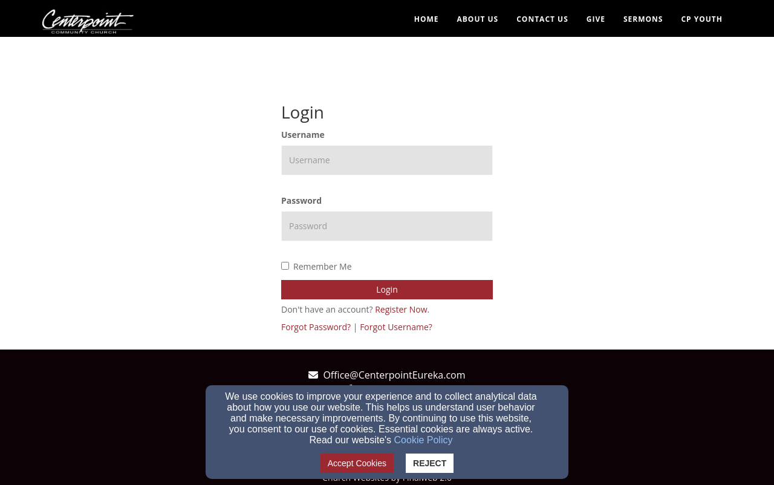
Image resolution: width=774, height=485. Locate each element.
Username (303, 134)
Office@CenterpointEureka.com (394, 375)
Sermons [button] (643, 19)
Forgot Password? (316, 327)
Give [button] (596, 19)
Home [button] (426, 19)
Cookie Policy (423, 440)
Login (386, 289)
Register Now (401, 309)
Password (301, 200)
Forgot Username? (396, 327)
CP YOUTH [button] (702, 19)
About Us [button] (477, 19)
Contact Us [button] (542, 19)
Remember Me (316, 266)
